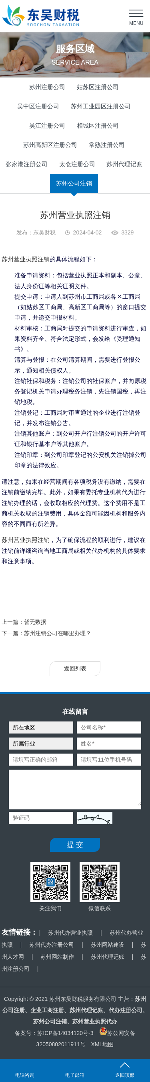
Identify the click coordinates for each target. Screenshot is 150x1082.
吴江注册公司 (47, 125)
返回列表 (75, 668)
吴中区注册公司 (38, 106)
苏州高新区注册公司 (50, 144)
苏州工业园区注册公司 (101, 106)
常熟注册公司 (107, 144)
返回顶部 (124, 1075)
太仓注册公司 (77, 164)
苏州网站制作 (57, 957)
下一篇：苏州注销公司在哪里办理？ (46, 633)
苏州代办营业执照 (70, 932)
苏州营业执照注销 (26, 259)
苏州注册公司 (47, 87)
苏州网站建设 (107, 944)
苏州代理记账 (124, 164)
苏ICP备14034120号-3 (65, 1033)
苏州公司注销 (74, 183)
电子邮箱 (74, 1075)
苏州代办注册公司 (51, 944)
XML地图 (102, 1044)
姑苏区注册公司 (98, 87)
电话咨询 (24, 1075)
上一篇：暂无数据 (24, 622)
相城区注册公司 (98, 125)
